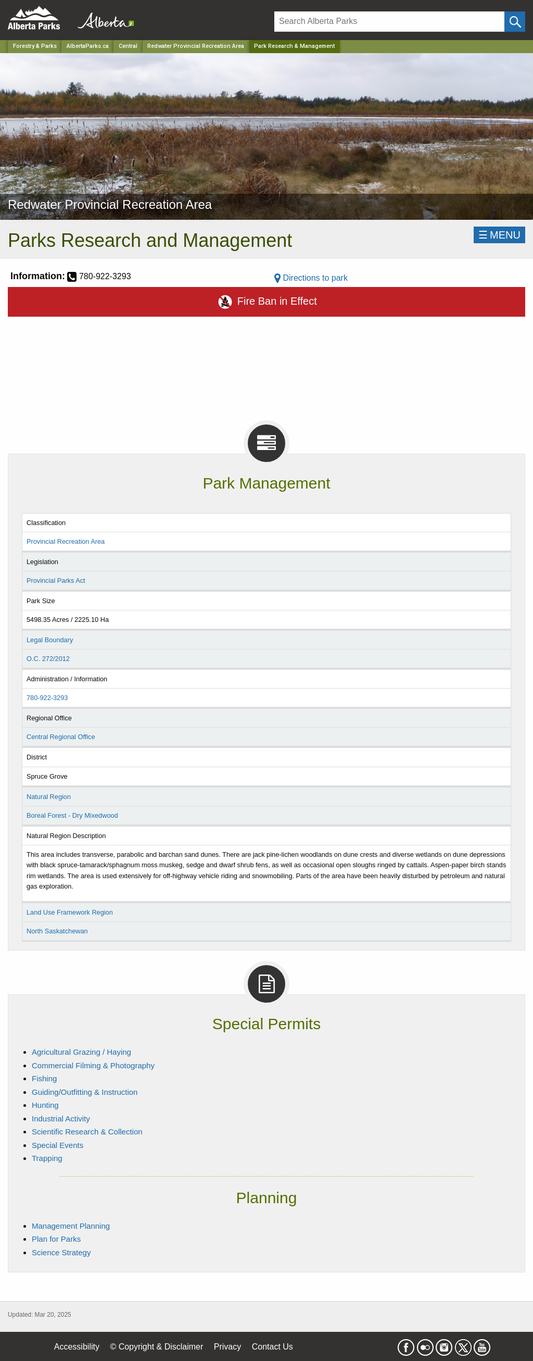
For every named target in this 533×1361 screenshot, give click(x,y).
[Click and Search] (514, 21)
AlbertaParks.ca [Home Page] (88, 46)
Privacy (227, 1346)
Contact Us (272, 1346)
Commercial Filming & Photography (93, 1065)
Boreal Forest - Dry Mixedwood (72, 815)
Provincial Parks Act (56, 580)
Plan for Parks (56, 1238)
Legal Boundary (50, 640)
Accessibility (76, 1346)
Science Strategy (61, 1252)
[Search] (389, 21)
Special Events (57, 1145)
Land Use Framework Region (70, 912)
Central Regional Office (61, 737)
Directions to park (311, 277)
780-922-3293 (47, 698)
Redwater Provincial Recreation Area (195, 46)
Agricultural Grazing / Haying (81, 1051)
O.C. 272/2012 (48, 659)
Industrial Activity (61, 1118)
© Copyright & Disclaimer (156, 1346)
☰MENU (499, 235)
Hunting (45, 1105)
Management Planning (71, 1225)
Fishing (44, 1078)
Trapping (47, 1158)
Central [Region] (128, 46)
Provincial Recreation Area (66, 541)
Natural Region (49, 797)
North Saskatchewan (57, 931)
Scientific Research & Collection (87, 1131)
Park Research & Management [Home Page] (294, 46)
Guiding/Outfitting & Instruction (84, 1092)
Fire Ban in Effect (266, 302)
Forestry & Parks (35, 46)
